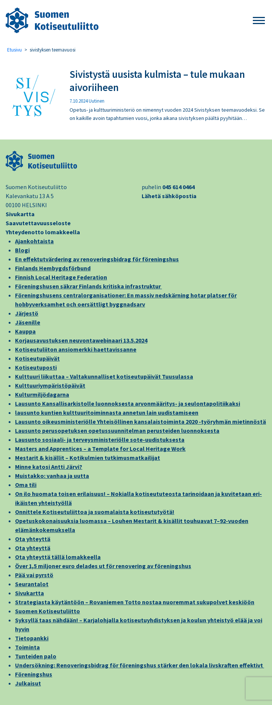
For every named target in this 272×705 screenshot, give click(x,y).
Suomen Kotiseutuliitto (47, 611)
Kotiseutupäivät (37, 358)
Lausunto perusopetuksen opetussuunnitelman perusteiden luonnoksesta (117, 430)
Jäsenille (27, 322)
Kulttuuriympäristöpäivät (50, 385)
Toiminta (27, 647)
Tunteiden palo (35, 656)
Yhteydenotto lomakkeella (43, 232)
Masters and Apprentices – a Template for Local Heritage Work (100, 448)
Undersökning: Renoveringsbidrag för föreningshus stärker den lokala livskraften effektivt (139, 665)
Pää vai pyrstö (34, 575)
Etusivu (14, 50)
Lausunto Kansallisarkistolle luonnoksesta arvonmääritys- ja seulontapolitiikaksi (127, 403)
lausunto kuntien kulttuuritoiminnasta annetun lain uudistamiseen (106, 412)
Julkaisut (28, 683)
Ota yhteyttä (32, 539)
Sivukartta (20, 214)
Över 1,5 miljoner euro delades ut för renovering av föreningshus (103, 566)
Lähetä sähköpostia (169, 196)
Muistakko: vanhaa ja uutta (52, 475)
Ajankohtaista (34, 241)
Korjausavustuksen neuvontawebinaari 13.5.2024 (81, 340)
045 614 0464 (178, 187)
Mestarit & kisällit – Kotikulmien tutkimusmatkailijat (87, 457)
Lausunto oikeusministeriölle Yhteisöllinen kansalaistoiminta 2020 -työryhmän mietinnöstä (140, 421)
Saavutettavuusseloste (38, 223)
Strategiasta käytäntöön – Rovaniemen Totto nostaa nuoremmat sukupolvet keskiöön (134, 602)
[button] (258, 21)
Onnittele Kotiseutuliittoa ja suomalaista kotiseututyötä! (94, 511)
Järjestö (26, 313)
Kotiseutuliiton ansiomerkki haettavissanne (75, 349)
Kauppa (25, 331)
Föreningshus (33, 674)
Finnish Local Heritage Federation (61, 277)
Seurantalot (31, 584)
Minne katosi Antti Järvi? (48, 466)
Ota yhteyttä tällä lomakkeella (58, 557)
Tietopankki (31, 638)
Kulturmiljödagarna (42, 394)
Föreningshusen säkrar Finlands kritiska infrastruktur (88, 286)
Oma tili (25, 484)
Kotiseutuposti (36, 367)
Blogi (22, 250)
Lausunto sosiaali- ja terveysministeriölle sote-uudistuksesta (99, 439)
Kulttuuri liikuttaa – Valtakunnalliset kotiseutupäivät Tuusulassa (104, 376)
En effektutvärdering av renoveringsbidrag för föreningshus (97, 259)
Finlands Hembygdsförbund (53, 268)
